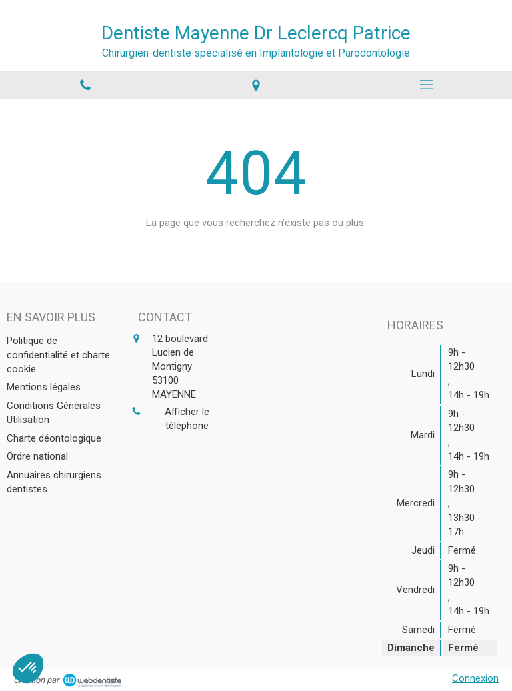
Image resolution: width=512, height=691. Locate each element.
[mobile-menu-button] (426, 84)
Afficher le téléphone (187, 419)
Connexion (475, 678)
